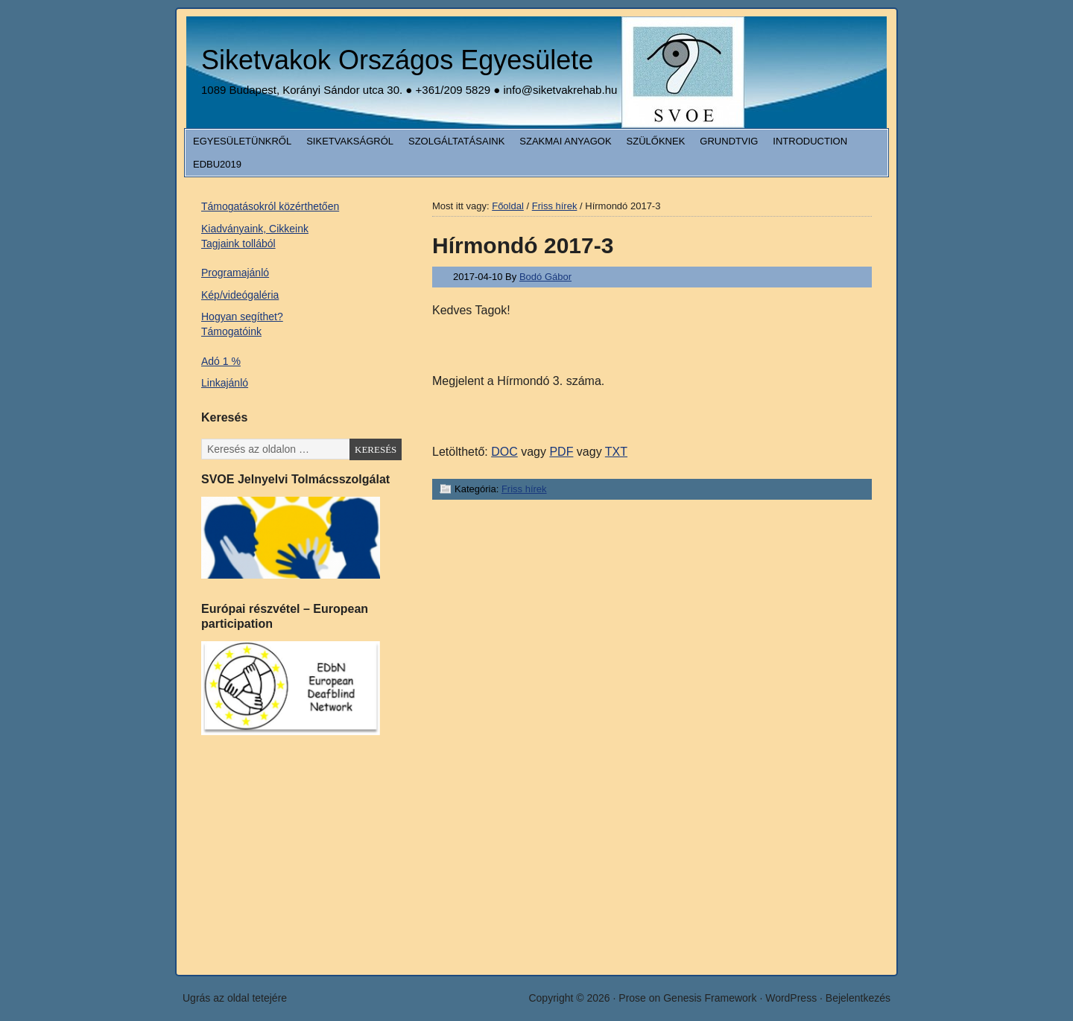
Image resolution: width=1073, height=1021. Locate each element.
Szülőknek (656, 141)
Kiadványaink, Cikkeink (254, 229)
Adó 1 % (221, 361)
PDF (561, 451)
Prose (632, 998)
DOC (504, 451)
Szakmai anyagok (565, 141)
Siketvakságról (349, 141)
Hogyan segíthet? (242, 316)
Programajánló (235, 273)
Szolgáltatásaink (456, 141)
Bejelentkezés (858, 998)
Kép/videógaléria (240, 295)
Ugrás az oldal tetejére (235, 998)
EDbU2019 (217, 164)
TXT (616, 451)
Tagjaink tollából (238, 243)
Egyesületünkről (242, 141)
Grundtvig (729, 141)
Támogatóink (231, 331)
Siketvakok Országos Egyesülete (397, 60)
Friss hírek (524, 488)
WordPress (791, 998)
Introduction (810, 141)
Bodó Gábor (545, 276)
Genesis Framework (709, 998)
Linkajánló (224, 383)
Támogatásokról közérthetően (270, 206)
